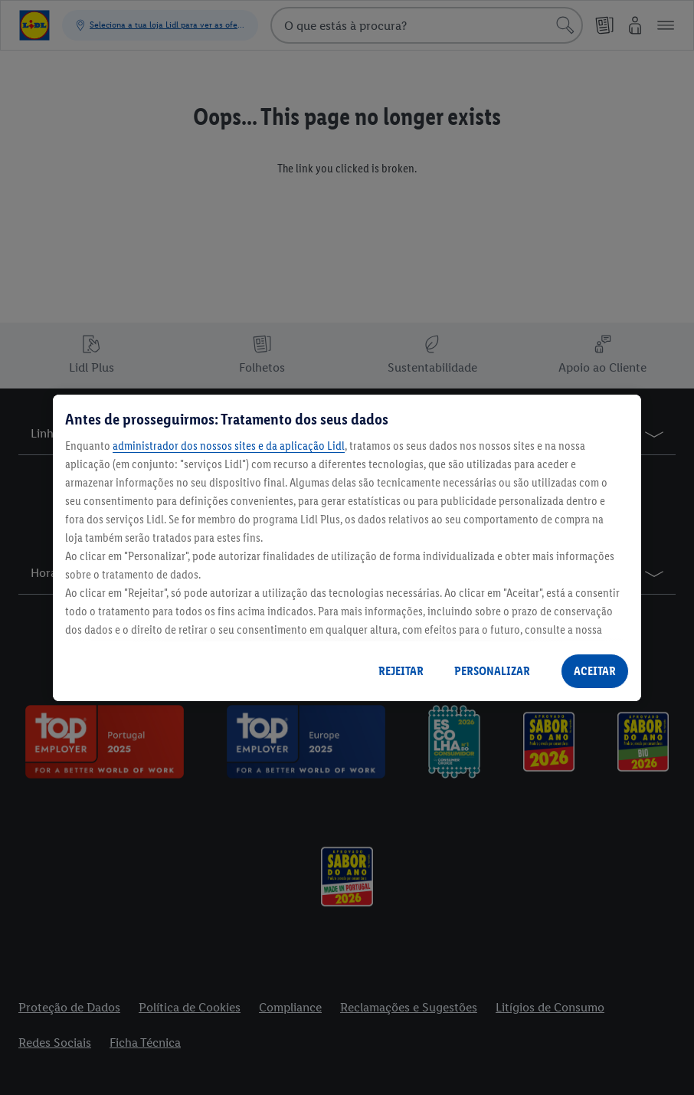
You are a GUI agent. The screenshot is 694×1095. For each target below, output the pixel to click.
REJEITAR (401, 671)
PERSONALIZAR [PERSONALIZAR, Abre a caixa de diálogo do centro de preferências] (492, 671)
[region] (347, 548)
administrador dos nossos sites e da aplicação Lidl (229, 445)
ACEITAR (595, 671)
